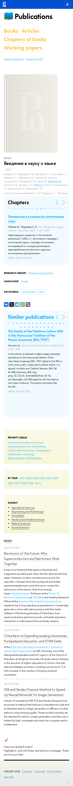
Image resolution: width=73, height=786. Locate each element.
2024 (42, 478)
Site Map (9, 777)
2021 (10, 483)
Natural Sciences (20, 523)
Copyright (39, 771)
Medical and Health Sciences (27, 519)
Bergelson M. (55, 181)
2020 (17, 483)
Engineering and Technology (27, 511)
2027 (22, 478)
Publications (33, 16)
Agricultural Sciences (23, 507)
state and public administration (25, 458)
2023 (49, 478)
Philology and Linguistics (41, 273)
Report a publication (14, 59)
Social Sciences (20, 527)
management (42, 450)
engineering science (19, 446)
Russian (25, 281)
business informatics (19, 442)
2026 (29, 478)
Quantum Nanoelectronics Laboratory (39, 601)
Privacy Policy (54, 771)
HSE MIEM (37, 597)
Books (11, 30)
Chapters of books (25, 39)
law (32, 450)
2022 (55, 478)
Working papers (23, 47)
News (8, 541)
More (38, 483)
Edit (67, 782)
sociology (28, 454)
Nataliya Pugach (21, 593)
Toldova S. (39, 185)
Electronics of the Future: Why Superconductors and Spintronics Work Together (31, 558)
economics (37, 442)
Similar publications (31, 316)
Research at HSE (34, 59)
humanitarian (39, 446)
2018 (30, 483)
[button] (33, 209)
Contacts (27, 771)
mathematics (15, 454)
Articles (30, 30)
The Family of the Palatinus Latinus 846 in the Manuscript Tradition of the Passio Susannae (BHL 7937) (35, 335)
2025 (35, 478)
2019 (24, 483)
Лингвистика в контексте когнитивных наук (36, 218)
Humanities (17, 515)
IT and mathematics (19, 450)
